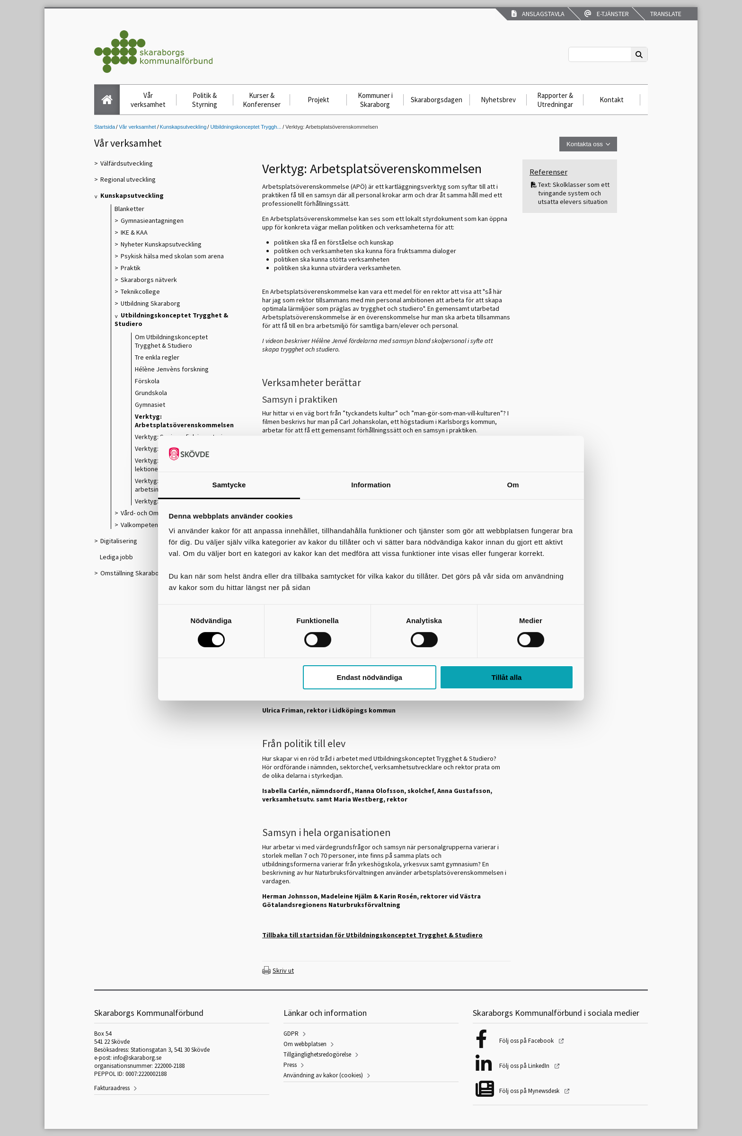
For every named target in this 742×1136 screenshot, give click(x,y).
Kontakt (612, 99)
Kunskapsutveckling (183, 127)
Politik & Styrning (204, 100)
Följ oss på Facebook (527, 1041)
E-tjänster (606, 13)
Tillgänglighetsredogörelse (317, 1054)
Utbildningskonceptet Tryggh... (246, 127)
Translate (665, 13)
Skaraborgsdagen (436, 99)
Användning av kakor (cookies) (323, 1075)
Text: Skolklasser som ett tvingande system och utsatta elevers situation (574, 193)
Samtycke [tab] (229, 485)
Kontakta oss (584, 144)
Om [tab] (513, 485)
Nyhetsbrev (498, 99)
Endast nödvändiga (369, 677)
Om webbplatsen (305, 1044)
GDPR (291, 1034)
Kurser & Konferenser (262, 100)
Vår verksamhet (148, 100)
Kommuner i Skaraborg (375, 100)
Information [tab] (371, 485)
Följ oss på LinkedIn (525, 1066)
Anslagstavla (538, 13)
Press (290, 1065)
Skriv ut (283, 970)
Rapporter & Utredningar (555, 100)
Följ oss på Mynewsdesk (530, 1091)
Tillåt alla (506, 677)
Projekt (318, 99)
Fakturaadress (112, 1088)
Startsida (104, 127)
